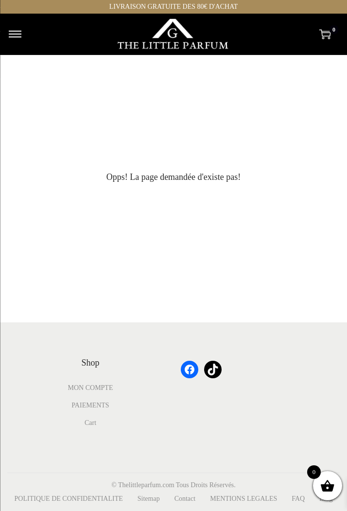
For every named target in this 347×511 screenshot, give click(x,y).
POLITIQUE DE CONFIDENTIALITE (69, 498)
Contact (185, 498)
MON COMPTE (90, 387)
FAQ (298, 498)
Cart (90, 422)
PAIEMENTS (90, 405)
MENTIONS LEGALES (243, 498)
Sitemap (149, 498)
